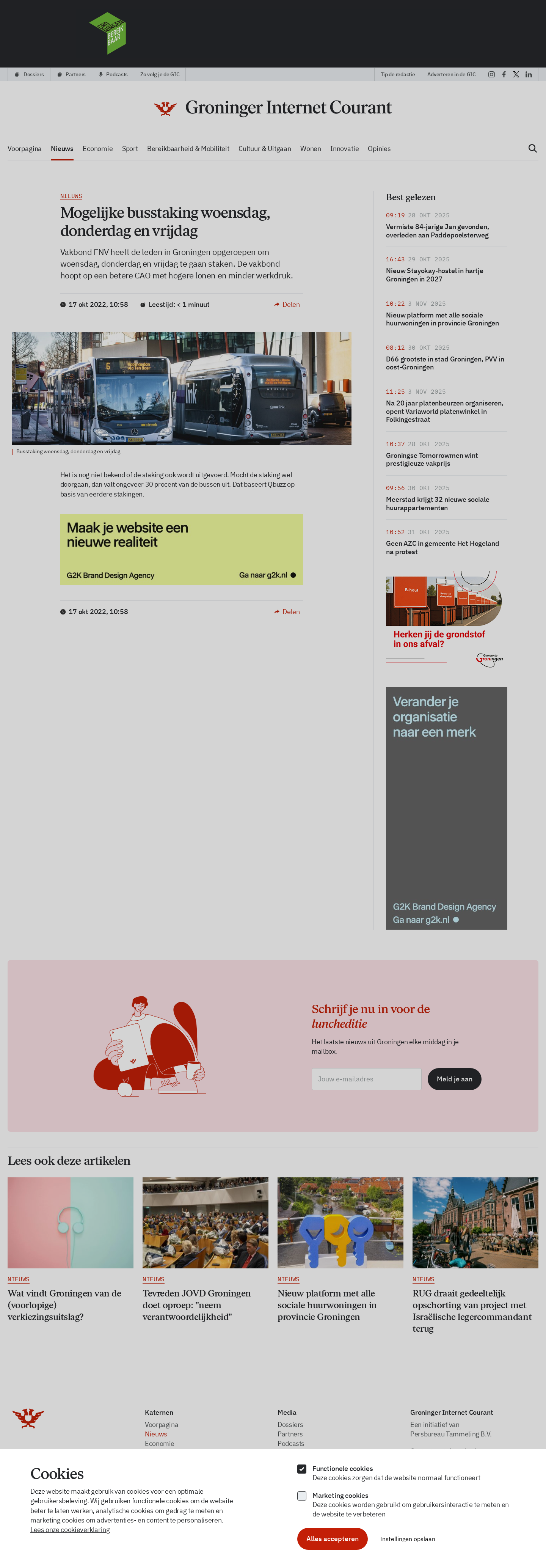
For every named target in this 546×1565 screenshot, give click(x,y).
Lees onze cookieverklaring (70, 1529)
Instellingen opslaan (407, 1539)
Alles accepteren (332, 1538)
